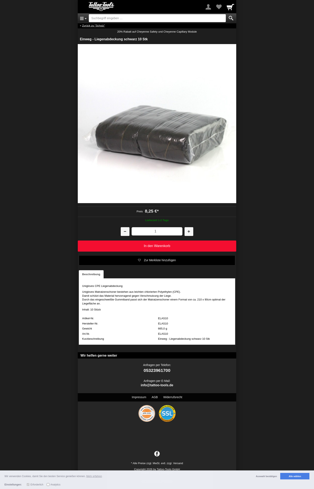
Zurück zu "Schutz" (93, 25)
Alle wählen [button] (295, 476)
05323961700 (157, 370)
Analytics (55, 484)
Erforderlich (36, 484)
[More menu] (208, 7)
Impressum (139, 397)
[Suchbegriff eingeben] (157, 18)
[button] (157, 260)
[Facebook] (157, 453)
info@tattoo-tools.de (157, 385)
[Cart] (230, 7)
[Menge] (157, 231)
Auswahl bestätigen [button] (266, 476)
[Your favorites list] (219, 7)
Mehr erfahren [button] (94, 476)
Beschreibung (91, 274)
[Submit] (231, 18)
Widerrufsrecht (172, 397)
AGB (155, 397)
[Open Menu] (83, 18)
